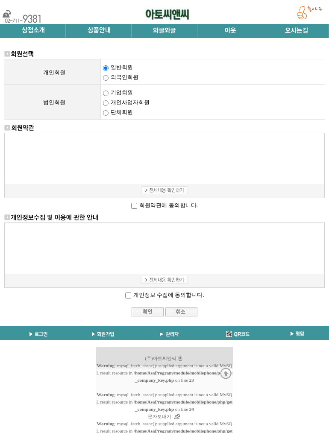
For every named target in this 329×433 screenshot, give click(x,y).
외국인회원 (124, 77)
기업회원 (122, 92)
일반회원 (122, 67)
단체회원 (122, 112)
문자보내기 (159, 416)
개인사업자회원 (130, 102)
